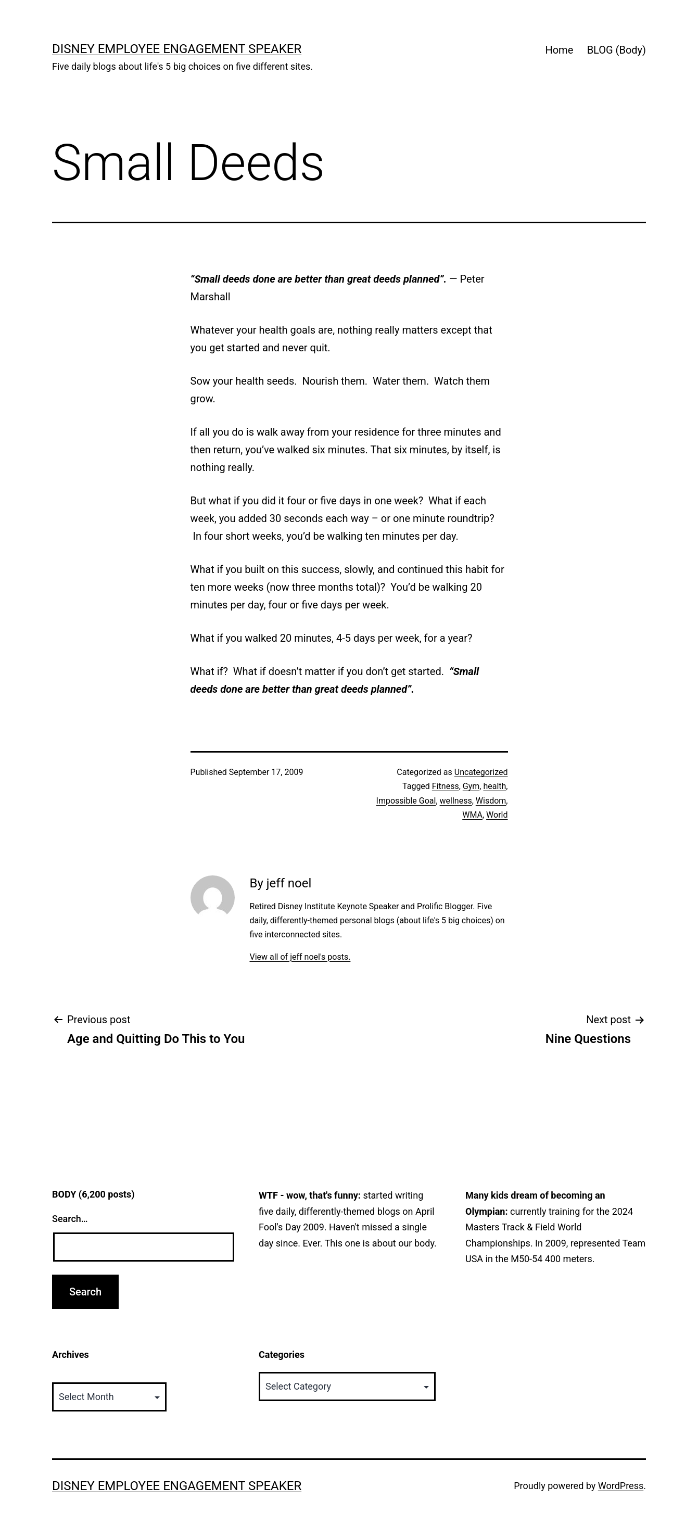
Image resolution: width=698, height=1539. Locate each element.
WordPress (620, 1485)
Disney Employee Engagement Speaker (176, 49)
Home (559, 50)
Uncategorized (481, 772)
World (496, 815)
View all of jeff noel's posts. (299, 957)
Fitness (445, 786)
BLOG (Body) (616, 50)
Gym (471, 786)
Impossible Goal (406, 801)
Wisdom (491, 801)
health (494, 786)
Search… (70, 1218)
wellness (456, 801)
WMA (472, 815)
